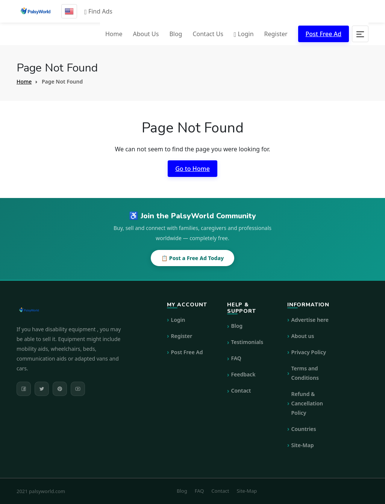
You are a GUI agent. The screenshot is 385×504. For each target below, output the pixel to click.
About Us (146, 34)
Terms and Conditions (304, 373)
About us (302, 336)
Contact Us (207, 34)
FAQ (236, 358)
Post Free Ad (323, 34)
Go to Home (192, 168)
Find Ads (98, 11)
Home (114, 34)
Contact (241, 390)
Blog (175, 34)
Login (244, 34)
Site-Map (302, 445)
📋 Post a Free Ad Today (192, 258)
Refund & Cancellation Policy (307, 403)
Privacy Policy (308, 352)
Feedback (243, 374)
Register (276, 34)
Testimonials (247, 342)
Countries (303, 428)
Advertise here (310, 319)
